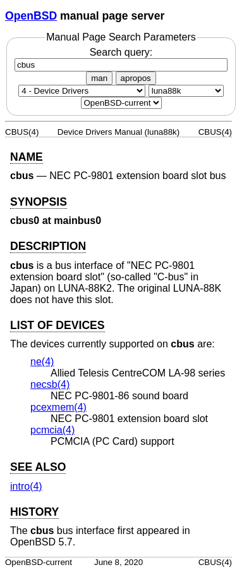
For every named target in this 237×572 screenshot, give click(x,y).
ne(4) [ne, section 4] (42, 361)
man (99, 78)
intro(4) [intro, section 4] (26, 486)
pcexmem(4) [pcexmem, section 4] (58, 407)
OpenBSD (31, 15)
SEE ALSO (38, 467)
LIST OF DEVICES (57, 325)
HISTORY (34, 512)
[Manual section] (81, 91)
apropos (136, 78)
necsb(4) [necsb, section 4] (50, 384)
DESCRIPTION (48, 246)
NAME (26, 157)
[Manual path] (121, 103)
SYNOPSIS (38, 202)
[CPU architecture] (186, 91)
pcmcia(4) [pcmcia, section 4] (52, 430)
